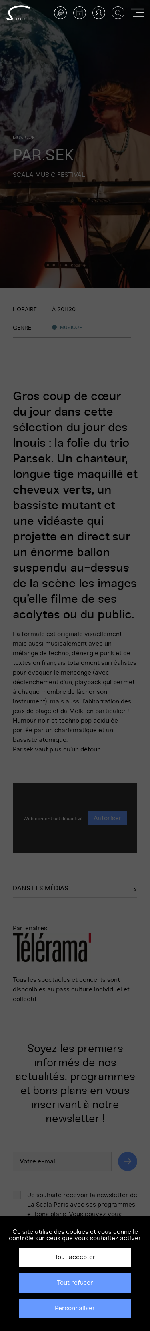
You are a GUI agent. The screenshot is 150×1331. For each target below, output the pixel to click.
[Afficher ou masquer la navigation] (137, 12)
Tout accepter (75, 1257)
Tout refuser (75, 1282)
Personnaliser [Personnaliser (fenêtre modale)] (75, 1308)
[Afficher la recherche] (118, 12)
